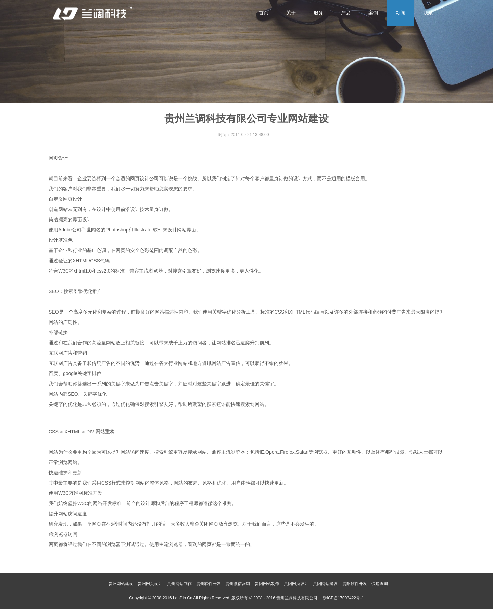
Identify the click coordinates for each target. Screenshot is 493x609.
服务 (318, 12)
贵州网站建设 (121, 583)
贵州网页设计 (150, 583)
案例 (373, 12)
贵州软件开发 (208, 583)
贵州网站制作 (179, 583)
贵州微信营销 (237, 583)
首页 (263, 12)
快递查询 (379, 583)
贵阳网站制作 (267, 583)
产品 (346, 12)
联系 (428, 12)
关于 (291, 12)
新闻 (400, 12)
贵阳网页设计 (296, 583)
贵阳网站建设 (325, 583)
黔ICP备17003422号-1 (343, 598)
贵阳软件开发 (354, 583)
